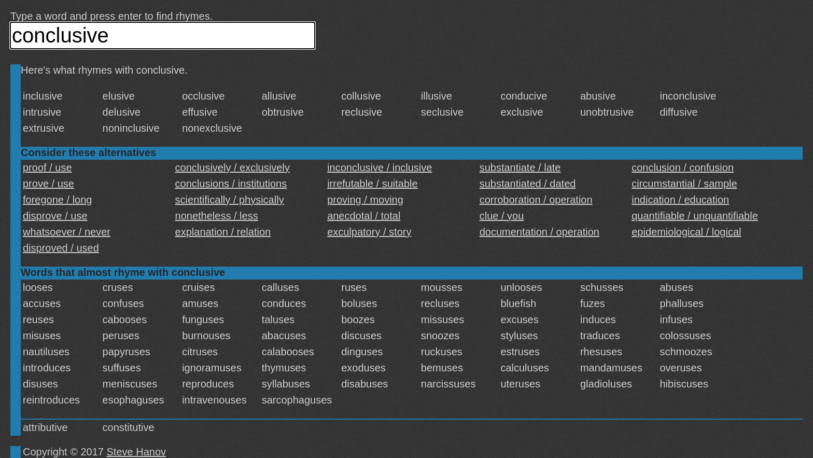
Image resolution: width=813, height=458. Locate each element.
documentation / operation (539, 232)
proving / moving (365, 199)
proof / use (47, 167)
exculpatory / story (369, 232)
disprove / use (55, 215)
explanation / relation (223, 232)
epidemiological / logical (686, 232)
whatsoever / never (66, 232)
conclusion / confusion (683, 167)
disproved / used (61, 248)
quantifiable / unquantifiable (695, 215)
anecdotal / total (363, 215)
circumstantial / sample (684, 183)
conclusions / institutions (231, 183)
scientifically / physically (229, 199)
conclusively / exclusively (232, 167)
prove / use (48, 183)
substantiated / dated (528, 183)
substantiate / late (520, 167)
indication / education (680, 199)
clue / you (502, 215)
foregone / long (57, 199)
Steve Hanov (136, 451)
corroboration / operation (536, 199)
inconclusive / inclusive (379, 167)
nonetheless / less (216, 215)
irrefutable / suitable (372, 183)
